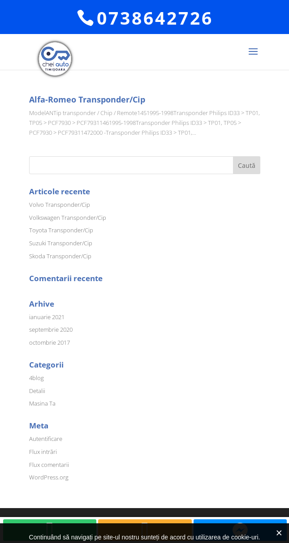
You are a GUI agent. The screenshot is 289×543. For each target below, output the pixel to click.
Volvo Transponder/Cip (59, 205)
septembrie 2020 (51, 329)
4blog (36, 378)
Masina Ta (42, 403)
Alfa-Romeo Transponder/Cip (87, 99)
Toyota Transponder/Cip (61, 230)
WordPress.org (49, 477)
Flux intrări (43, 452)
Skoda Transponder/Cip (60, 256)
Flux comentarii (49, 465)
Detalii (37, 391)
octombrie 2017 (49, 342)
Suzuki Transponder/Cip (60, 243)
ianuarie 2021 (47, 317)
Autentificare (45, 439)
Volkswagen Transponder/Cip (67, 218)
